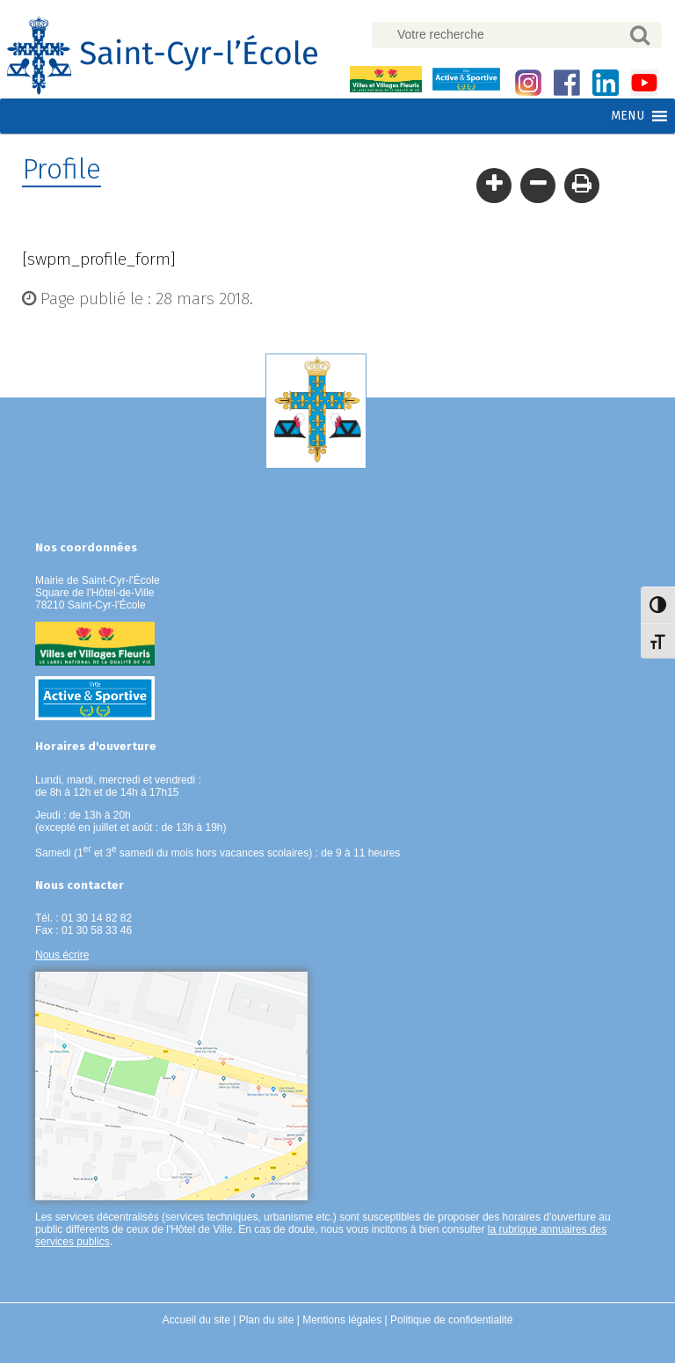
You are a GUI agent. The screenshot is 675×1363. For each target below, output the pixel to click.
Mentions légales (341, 1320)
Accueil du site (196, 1320)
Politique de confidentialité (451, 1320)
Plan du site (266, 1320)
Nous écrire (62, 955)
